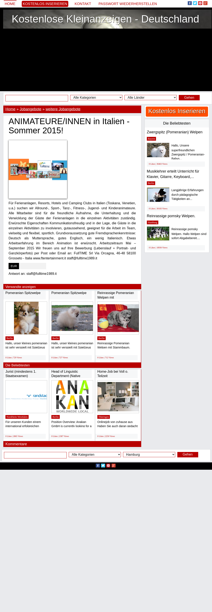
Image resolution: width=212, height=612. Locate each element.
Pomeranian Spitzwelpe (23, 293)
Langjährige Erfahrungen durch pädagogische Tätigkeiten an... (187, 194)
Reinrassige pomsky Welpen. (171, 216)
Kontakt (83, 4)
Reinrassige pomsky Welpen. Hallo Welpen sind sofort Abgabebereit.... (189, 233)
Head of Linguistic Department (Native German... (65, 376)
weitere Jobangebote (63, 109)
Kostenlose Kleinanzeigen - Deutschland (105, 19)
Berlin (9, 338)
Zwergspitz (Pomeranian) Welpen (175, 132)
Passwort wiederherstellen (128, 4)
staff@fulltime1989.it (41, 273)
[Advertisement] (106, 60)
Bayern (151, 138)
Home (10, 4)
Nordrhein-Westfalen (17, 416)
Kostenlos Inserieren (45, 4)
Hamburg (152, 222)
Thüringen (103, 416)
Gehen (189, 97)
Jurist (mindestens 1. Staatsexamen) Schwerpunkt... (20, 376)
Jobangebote (30, 109)
